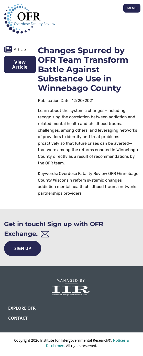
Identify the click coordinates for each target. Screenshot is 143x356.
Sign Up (22, 248)
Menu (132, 8)
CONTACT (18, 318)
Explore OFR (22, 308)
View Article (20, 64)
